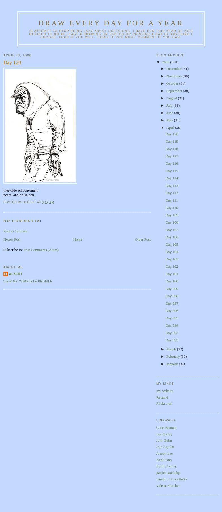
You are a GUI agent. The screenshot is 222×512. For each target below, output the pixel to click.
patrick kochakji (168, 472)
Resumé (162, 397)
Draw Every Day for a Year (111, 23)
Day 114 (171, 178)
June (170, 113)
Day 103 (171, 259)
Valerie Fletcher (168, 485)
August (172, 98)
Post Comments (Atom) (41, 250)
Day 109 (171, 215)
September (174, 91)
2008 (166, 62)
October (172, 83)
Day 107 (171, 230)
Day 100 (171, 281)
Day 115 (171, 171)
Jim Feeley (164, 434)
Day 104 (171, 252)
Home (77, 239)
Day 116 (171, 163)
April (170, 127)
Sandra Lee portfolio (171, 479)
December (174, 69)
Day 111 (171, 200)
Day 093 (171, 333)
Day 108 (171, 222)
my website (164, 391)
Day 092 (171, 340)
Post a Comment (15, 231)
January (172, 364)
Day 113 (171, 185)
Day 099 (171, 288)
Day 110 (171, 207)
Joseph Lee (164, 453)
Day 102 (171, 266)
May (170, 120)
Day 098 (171, 296)
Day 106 (171, 237)
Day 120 (12, 62)
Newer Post (11, 239)
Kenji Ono (164, 460)
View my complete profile (27, 281)
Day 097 (171, 303)
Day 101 (171, 274)
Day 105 (171, 244)
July (170, 105)
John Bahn (164, 440)
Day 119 (171, 141)
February (173, 356)
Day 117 (171, 156)
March (171, 349)
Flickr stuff (164, 403)
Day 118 (171, 149)
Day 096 (171, 311)
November (174, 76)
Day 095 (171, 318)
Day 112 (171, 193)
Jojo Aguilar (165, 447)
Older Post (143, 239)
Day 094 (171, 325)
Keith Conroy (166, 466)
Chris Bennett (166, 427)
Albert (15, 273)
